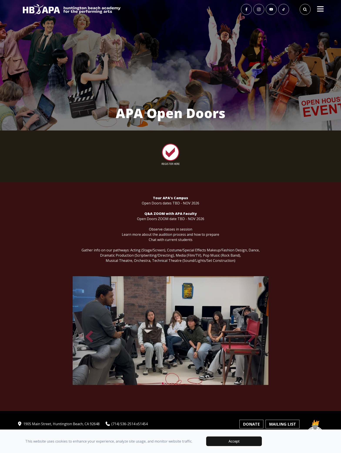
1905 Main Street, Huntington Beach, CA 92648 (58, 423)
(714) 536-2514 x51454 (126, 423)
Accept (234, 441)
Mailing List (282, 424)
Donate (251, 424)
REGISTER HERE (171, 164)
